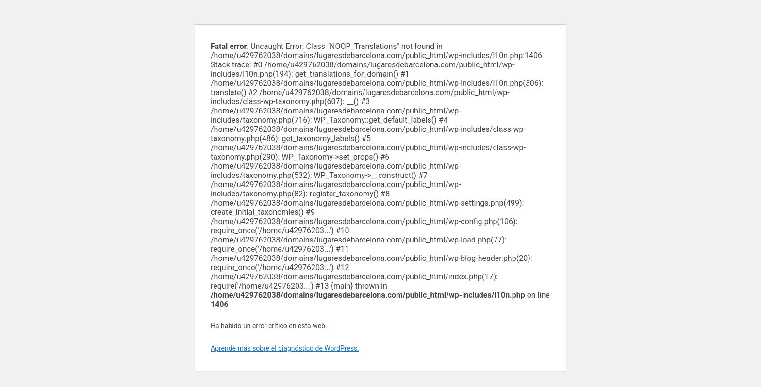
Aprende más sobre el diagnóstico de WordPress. (285, 348)
